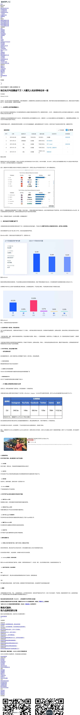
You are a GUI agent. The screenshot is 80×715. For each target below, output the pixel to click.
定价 (2, 74)
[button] (40, 5)
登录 (2, 75)
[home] (6, 2)
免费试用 (5, 75)
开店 (2, 4)
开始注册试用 (4, 616)
